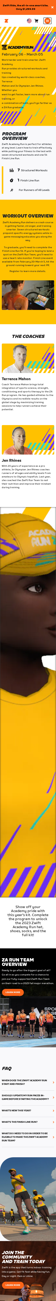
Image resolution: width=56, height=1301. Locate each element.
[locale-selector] (29, 20)
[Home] (6, 20)
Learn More (13, 992)
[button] (52, 7)
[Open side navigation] (47, 21)
